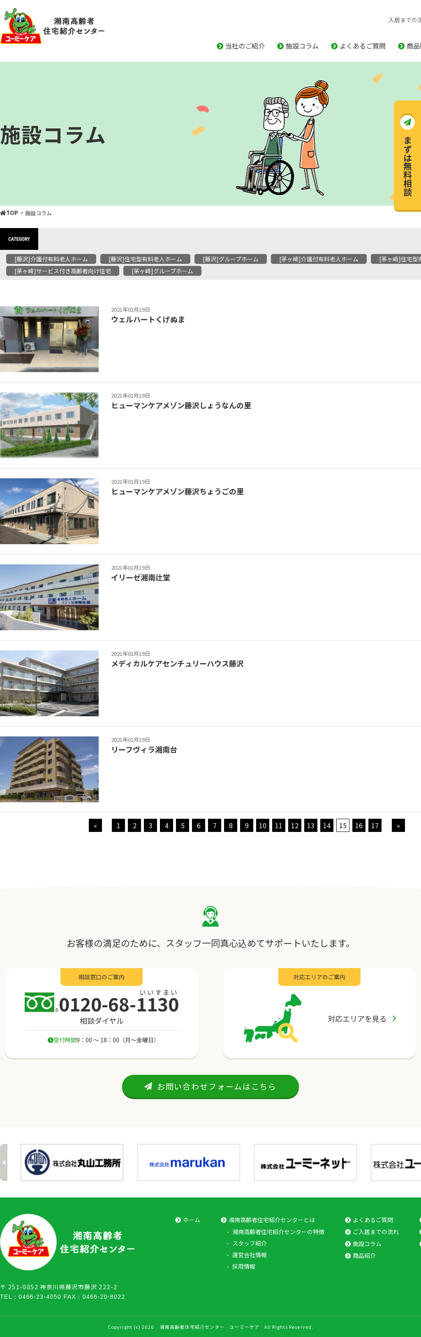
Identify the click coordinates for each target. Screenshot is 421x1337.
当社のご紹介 (245, 46)
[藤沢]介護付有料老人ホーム (51, 259)
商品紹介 (364, 1255)
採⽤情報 (243, 1266)
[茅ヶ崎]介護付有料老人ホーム (319, 259)
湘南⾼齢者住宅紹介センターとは (272, 1220)
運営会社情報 (249, 1255)
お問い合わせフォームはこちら (210, 1086)
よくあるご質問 (363, 46)
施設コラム (302, 46)
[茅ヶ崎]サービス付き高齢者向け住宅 (62, 271)
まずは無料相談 (408, 166)
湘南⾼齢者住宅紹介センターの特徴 (278, 1232)
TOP (9, 213)
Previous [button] (3, 1162)
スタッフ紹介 (249, 1243)
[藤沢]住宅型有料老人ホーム (145, 259)
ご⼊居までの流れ (376, 1232)
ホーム (191, 1220)
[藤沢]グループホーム (231, 259)
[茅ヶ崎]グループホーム (162, 271)
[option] (72, 1162)
